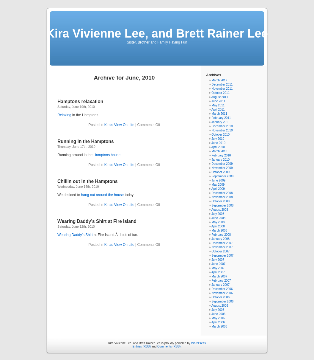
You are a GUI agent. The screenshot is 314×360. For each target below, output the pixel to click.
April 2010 (218, 147)
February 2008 (221, 234)
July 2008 (217, 213)
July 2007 (217, 259)
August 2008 (219, 209)
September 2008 (222, 205)
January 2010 (220, 159)
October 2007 (220, 251)
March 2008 (219, 230)
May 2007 (217, 268)
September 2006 (222, 301)
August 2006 (219, 305)
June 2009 (218, 180)
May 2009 (217, 184)
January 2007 (220, 284)
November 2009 (222, 168)
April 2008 (218, 226)
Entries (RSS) (142, 346)
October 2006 (220, 297)
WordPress (198, 343)
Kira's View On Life (119, 125)
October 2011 (220, 92)
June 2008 (218, 218)
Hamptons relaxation (80, 101)
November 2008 (222, 197)
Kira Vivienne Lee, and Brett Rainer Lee (157, 33)
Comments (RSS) (168, 346)
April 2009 (218, 188)
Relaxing (64, 115)
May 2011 (217, 105)
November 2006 (222, 293)
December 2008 (222, 193)
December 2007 (222, 243)
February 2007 (221, 280)
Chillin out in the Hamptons (87, 181)
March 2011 (219, 113)
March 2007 (219, 276)
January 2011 (220, 122)
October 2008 (220, 201)
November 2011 (222, 88)
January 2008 (220, 238)
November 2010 (222, 130)
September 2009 (222, 176)
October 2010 (220, 134)
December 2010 (222, 126)
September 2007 (222, 255)
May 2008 (217, 222)
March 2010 (219, 151)
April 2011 (218, 109)
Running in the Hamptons (85, 141)
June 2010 (218, 143)
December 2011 (222, 84)
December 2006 (222, 289)
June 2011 (218, 101)
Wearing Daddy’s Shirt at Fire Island (96, 221)
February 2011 (221, 118)
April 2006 (218, 322)
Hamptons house (106, 155)
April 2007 (218, 272)
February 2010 (221, 155)
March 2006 (219, 326)
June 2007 (218, 264)
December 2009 (222, 163)
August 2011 (219, 97)
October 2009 (220, 172)
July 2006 (217, 309)
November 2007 (222, 247)
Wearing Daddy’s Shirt (75, 235)
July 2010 (217, 138)
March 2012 (219, 80)
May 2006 (217, 318)
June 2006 (218, 314)
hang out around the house (102, 195)
